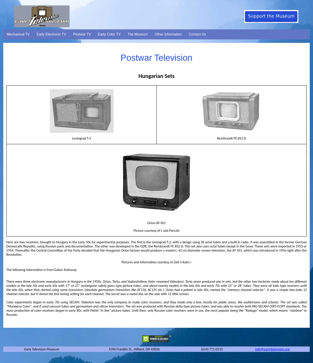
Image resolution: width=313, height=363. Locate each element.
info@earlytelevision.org (272, 349)
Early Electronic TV (51, 34)
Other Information (168, 34)
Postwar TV (82, 34)
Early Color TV (109, 34)
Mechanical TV (18, 34)
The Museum (137, 34)
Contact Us (197, 34)
